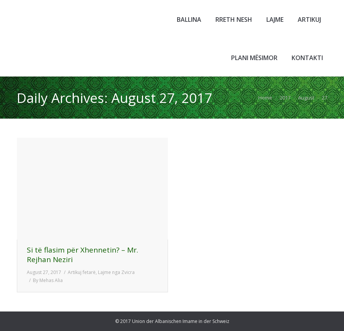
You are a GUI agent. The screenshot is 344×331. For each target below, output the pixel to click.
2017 (285, 97)
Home (265, 97)
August (306, 97)
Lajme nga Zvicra (116, 272)
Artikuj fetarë (82, 272)
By (48, 280)
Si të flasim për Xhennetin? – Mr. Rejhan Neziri (82, 254)
